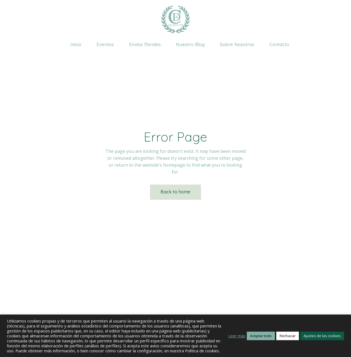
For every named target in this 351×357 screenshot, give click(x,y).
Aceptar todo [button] (261, 335)
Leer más (236, 335)
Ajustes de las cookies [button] (322, 335)
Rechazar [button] (288, 335)
